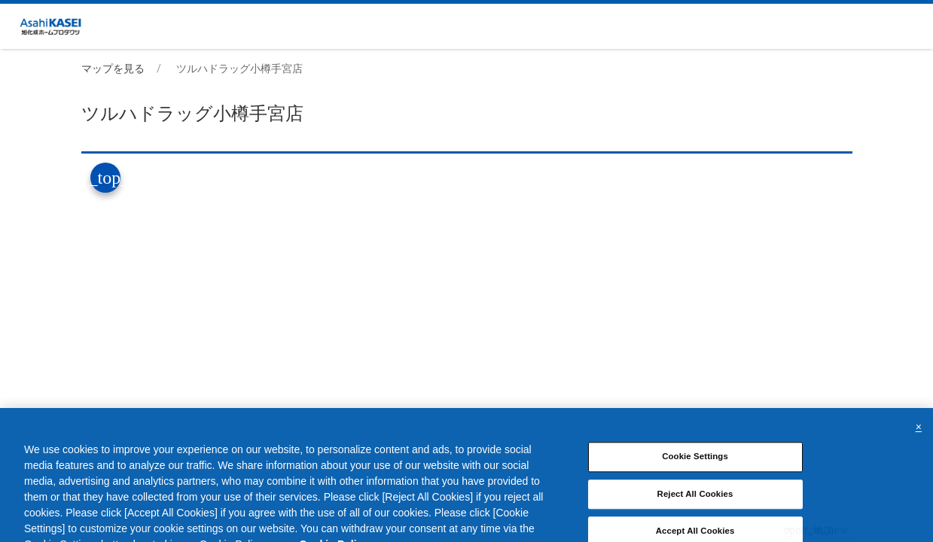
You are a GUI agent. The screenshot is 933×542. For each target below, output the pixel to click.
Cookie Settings (695, 467)
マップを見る (113, 68)
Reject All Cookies (695, 505)
